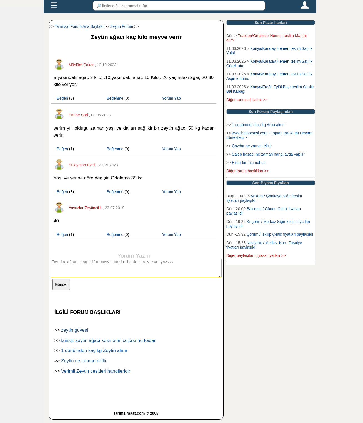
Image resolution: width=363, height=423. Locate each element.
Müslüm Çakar (81, 65)
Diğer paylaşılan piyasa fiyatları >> (256, 255)
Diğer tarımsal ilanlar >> (247, 99)
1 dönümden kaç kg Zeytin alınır (94, 353)
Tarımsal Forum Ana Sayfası (79, 26)
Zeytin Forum (121, 26)
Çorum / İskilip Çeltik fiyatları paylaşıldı (280, 234)
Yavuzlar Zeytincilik (85, 208)
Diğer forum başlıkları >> (247, 171)
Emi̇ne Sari (78, 115)
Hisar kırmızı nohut (248, 162)
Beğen (62, 98)
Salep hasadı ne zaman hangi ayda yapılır (268, 154)
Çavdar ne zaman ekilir (252, 146)
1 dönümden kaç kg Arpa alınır (258, 124)
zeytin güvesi (74, 333)
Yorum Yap (171, 98)
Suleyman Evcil (82, 165)
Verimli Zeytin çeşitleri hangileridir (95, 374)
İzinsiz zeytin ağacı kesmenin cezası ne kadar (108, 343)
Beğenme (115, 98)
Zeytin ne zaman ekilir (83, 364)
